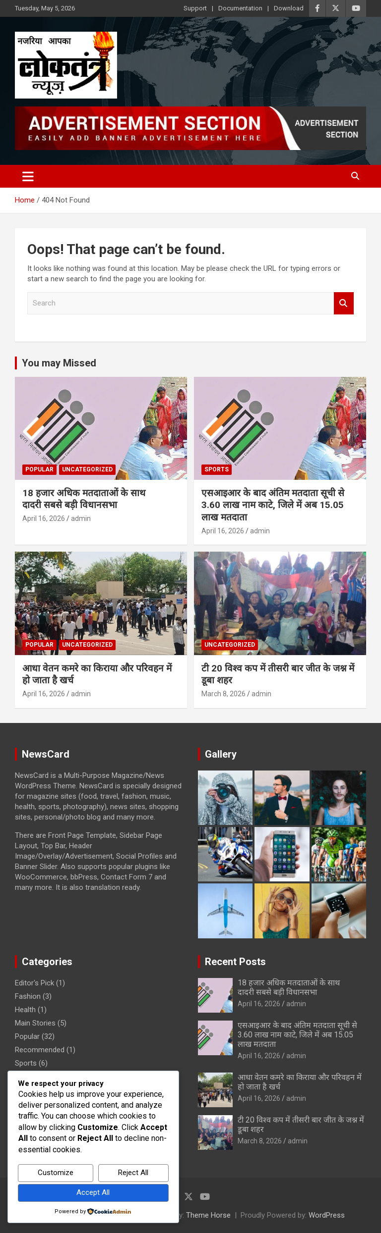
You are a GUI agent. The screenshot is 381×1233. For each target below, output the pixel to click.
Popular (39, 469)
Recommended (39, 1049)
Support (195, 8)
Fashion (28, 996)
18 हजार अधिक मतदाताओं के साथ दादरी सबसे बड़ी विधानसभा (83, 499)
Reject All (133, 1172)
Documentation (240, 8)
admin (81, 518)
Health (25, 1009)
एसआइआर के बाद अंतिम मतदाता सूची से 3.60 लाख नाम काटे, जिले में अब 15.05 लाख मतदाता (272, 505)
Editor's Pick (34, 982)
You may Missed (59, 363)
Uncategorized (87, 469)
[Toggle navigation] (28, 176)
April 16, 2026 (43, 518)
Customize (55, 1172)
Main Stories (35, 1023)
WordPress (327, 1215)
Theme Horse (208, 1215)
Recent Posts (235, 962)
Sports (216, 469)
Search (344, 303)
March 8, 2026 (223, 694)
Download (289, 8)
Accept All (93, 1192)
